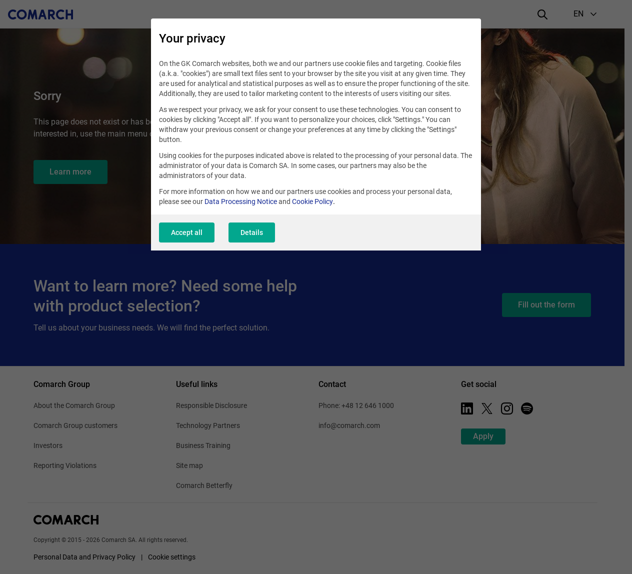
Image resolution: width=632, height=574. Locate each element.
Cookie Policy (312, 202)
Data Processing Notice (240, 202)
